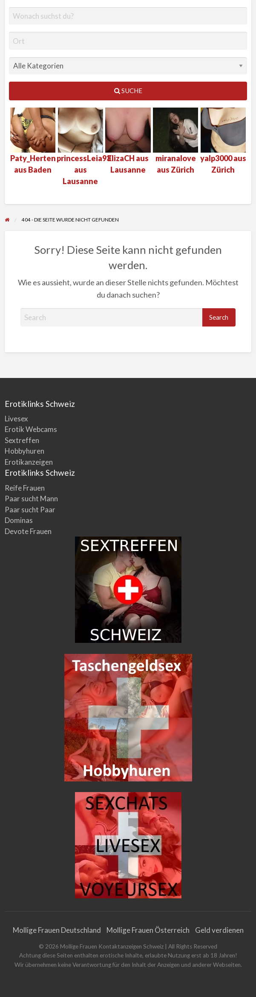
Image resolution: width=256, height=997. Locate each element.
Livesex (16, 418)
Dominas (19, 520)
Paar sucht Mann (31, 498)
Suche (128, 90)
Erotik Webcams (31, 429)
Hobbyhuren (24, 450)
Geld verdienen (219, 930)
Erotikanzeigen (29, 461)
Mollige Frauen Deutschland (57, 930)
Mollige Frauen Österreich (148, 930)
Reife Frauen (25, 487)
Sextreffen (22, 440)
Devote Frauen (28, 531)
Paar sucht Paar (30, 509)
